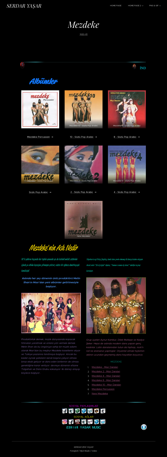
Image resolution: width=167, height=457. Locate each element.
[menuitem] (117, 5)
